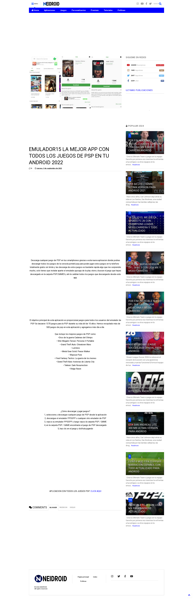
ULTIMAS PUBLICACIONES (139, 90)
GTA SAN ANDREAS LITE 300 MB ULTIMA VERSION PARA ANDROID (143, 428)
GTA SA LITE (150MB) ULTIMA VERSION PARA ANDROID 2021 (142, 187)
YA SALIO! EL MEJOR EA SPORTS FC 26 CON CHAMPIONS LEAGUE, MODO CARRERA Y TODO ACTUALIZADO (142, 224)
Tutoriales (108, 10)
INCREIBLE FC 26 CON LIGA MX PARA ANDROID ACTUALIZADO (144, 508)
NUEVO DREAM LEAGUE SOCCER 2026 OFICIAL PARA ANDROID (145, 348)
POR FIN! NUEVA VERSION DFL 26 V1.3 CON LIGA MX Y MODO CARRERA (144, 267)
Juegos (63, 10)
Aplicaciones (49, 10)
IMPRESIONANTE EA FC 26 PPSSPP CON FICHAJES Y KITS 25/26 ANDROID (144, 388)
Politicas (121, 10)
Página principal (83, 577)
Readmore (136, 165)
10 (130, 499)
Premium (95, 10)
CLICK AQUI (96, 491)
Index (95, 577)
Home (35, 10)
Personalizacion (79, 10)
